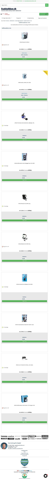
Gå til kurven (42, 14)
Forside (7, 20)
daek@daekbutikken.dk (30, 1)
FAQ (24, 451)
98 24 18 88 (19, 1)
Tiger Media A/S (28, 478)
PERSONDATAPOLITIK (24, 472)
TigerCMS (23, 478)
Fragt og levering (24, 453)
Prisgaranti (24, 455)
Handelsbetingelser (24, 454)
